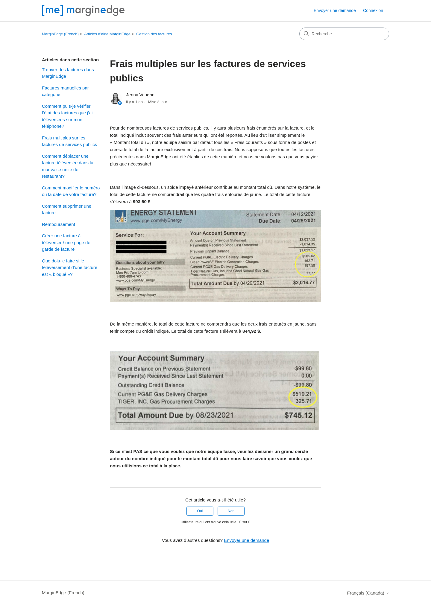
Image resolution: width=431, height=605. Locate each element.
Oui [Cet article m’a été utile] (200, 511)
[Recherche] (344, 34)
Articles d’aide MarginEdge (107, 34)
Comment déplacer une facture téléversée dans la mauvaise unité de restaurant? (67, 166)
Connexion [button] (373, 10)
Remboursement (58, 224)
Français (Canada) (368, 592)
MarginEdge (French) (60, 34)
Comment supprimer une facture (66, 209)
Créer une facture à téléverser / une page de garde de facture (66, 242)
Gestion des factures (154, 34)
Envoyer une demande (335, 10)
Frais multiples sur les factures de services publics (69, 141)
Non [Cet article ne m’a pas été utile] (231, 511)
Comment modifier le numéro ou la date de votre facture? (71, 191)
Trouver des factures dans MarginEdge (68, 73)
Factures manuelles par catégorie (65, 91)
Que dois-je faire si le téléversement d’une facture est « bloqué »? (69, 267)
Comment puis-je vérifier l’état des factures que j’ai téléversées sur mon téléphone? (67, 116)
